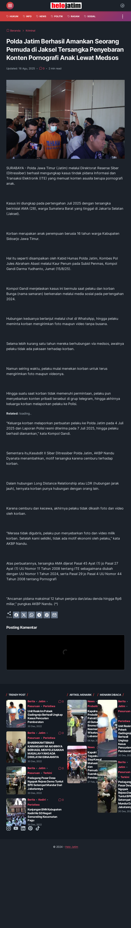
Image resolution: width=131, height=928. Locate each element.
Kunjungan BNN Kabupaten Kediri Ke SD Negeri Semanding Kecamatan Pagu (44, 815)
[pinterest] (46, 615)
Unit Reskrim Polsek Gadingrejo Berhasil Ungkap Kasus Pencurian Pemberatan (45, 716)
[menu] (10, 5)
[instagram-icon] (8, 828)
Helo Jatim (71, 846)
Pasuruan (34, 706)
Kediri (42, 799)
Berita (31, 701)
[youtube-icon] (16, 828)
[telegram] (39, 615)
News (91, 701)
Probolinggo (96, 706)
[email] (54, 615)
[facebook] (16, 615)
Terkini (47, 772)
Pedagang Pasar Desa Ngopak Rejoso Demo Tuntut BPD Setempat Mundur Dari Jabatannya (45, 783)
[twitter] (23, 615)
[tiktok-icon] (37, 828)
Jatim (41, 701)
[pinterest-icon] (30, 828)
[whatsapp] (31, 615)
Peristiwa (49, 706)
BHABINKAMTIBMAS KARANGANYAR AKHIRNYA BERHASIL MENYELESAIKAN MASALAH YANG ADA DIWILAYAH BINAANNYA (46, 750)
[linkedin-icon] (23, 828)
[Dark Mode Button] (122, 5)
